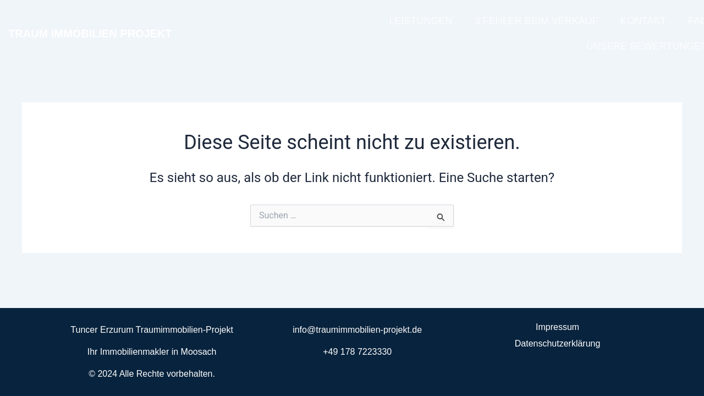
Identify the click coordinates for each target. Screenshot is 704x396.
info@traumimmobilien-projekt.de (357, 329)
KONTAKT (643, 20)
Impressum (557, 327)
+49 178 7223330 (357, 351)
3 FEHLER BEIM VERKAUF (536, 20)
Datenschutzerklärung (558, 343)
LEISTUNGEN (421, 20)
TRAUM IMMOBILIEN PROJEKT (90, 34)
